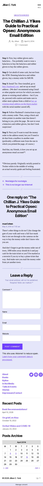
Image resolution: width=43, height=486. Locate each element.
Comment (7, 290)
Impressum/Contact (12, 393)
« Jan (5, 468)
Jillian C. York (9, 5)
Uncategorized (21, 15)
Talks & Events (9, 387)
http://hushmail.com (10, 86)
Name (4, 312)
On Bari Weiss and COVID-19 (16, 426)
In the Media (8, 383)
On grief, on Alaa (10, 417)
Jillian (16, 41)
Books (5, 377)
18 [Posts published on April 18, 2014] (27, 457)
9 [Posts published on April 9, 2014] (16, 453)
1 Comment (23, 45)
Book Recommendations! (14, 409)
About (5, 374)
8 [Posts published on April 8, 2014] (10, 453)
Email (4, 323)
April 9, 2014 (29, 41)
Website (5, 334)
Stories (5, 390)
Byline (5, 380)
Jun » (37, 468)
